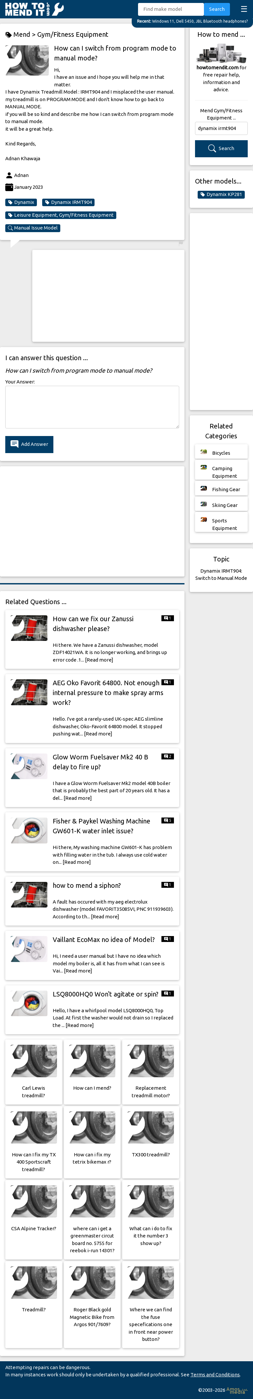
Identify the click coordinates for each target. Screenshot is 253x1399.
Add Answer (29, 444)
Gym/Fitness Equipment (72, 34)
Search (217, 9)
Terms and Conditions (215, 1374)
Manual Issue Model (33, 228)
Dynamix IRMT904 (68, 202)
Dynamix (21, 202)
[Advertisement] (108, 296)
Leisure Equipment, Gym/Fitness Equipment (61, 215)
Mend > (21, 35)
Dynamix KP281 (221, 194)
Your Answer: (20, 381)
